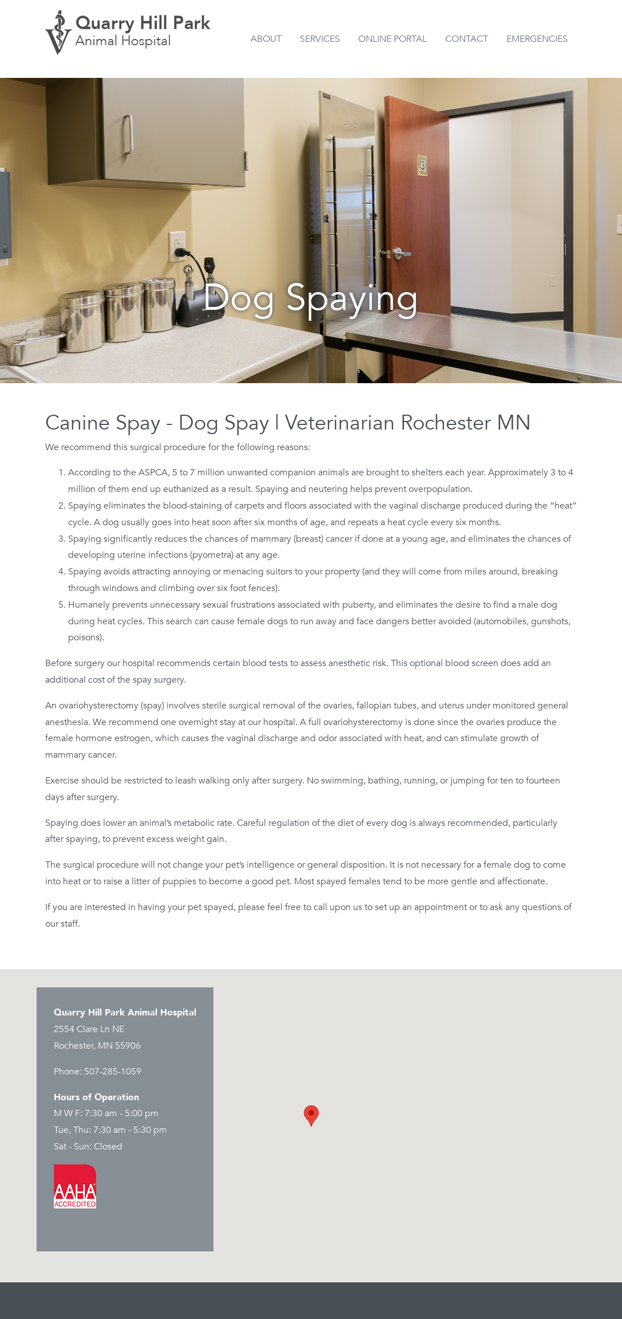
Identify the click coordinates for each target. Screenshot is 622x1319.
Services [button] (320, 39)
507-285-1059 (112, 1071)
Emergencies (537, 39)
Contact (466, 39)
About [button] (266, 39)
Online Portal (392, 39)
